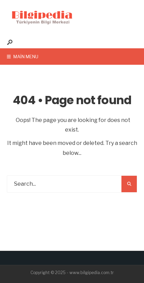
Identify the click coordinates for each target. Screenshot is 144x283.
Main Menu (22, 56)
